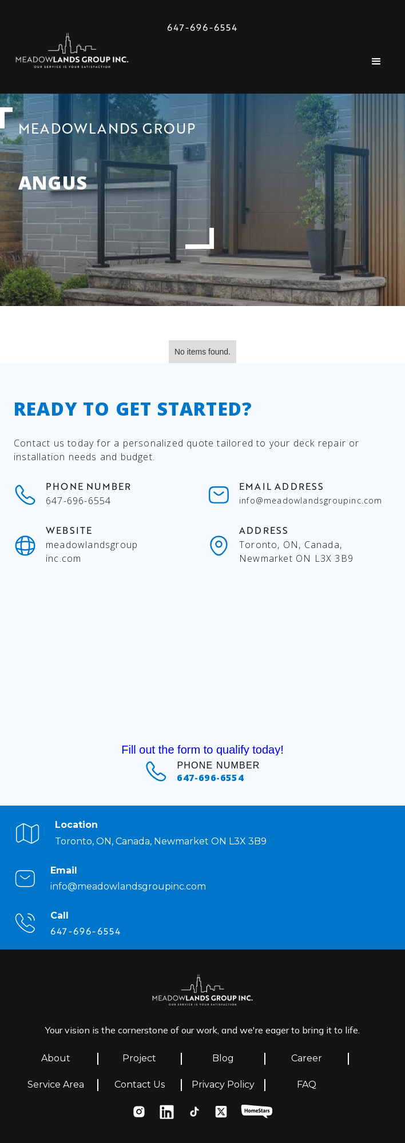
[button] (376, 61)
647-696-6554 (202, 27)
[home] (72, 53)
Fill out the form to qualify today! (202, 749)
